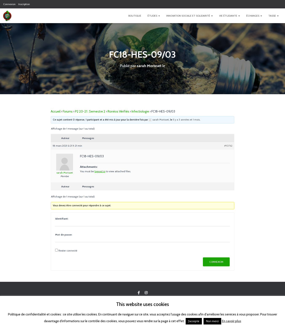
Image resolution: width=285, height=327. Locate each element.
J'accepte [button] (193, 321)
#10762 (228, 145)
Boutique (134, 15)
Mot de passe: (63, 234)
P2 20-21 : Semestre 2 (90, 111)
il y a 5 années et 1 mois (186, 119)
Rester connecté (68, 250)
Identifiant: (61, 218)
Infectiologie (140, 111)
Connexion (9, 4)
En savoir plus (231, 321)
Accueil (55, 111)
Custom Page (139, 293)
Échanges (254, 15)
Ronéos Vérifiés (118, 111)
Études (154, 15)
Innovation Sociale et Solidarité (189, 15)
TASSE (273, 15)
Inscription (24, 4)
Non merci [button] (212, 321)
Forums (68, 111)
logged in (100, 171)
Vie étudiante (229, 15)
